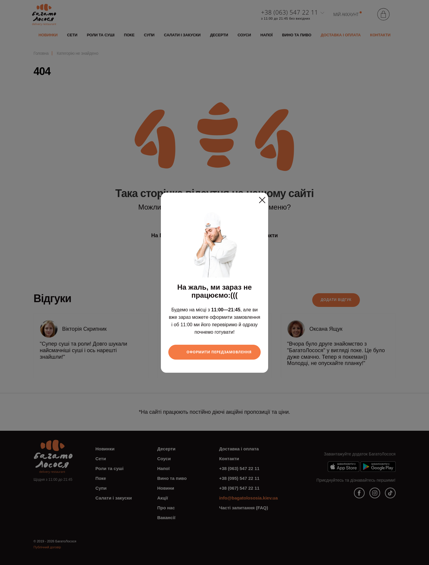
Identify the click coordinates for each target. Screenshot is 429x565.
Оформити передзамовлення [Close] (219, 352)
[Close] (262, 198)
